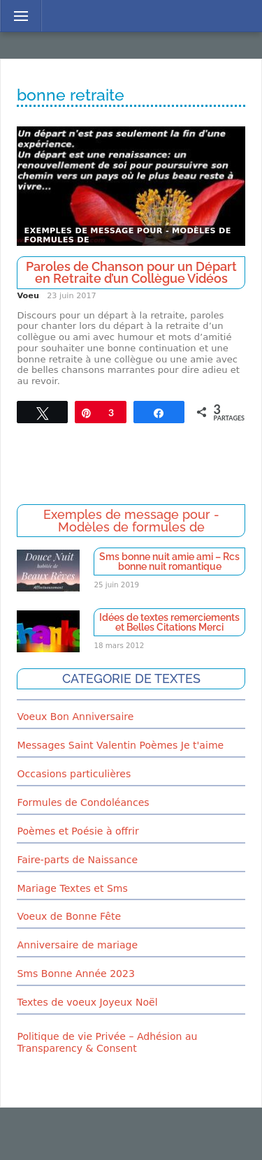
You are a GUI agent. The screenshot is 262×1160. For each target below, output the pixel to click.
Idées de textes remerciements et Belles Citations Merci (169, 622)
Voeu (27, 295)
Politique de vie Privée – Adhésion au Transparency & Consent (107, 1042)
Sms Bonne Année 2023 (75, 973)
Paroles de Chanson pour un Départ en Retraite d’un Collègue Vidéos (131, 272)
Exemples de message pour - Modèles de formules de (127, 235)
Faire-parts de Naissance (77, 859)
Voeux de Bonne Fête (69, 916)
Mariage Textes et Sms (72, 888)
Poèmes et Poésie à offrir (77, 831)
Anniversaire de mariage (77, 944)
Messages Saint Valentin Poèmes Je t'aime (120, 745)
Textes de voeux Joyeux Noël (87, 1002)
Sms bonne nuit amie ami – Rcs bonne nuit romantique (169, 561)
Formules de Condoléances (83, 802)
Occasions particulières (74, 773)
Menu (17, 15)
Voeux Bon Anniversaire (75, 716)
